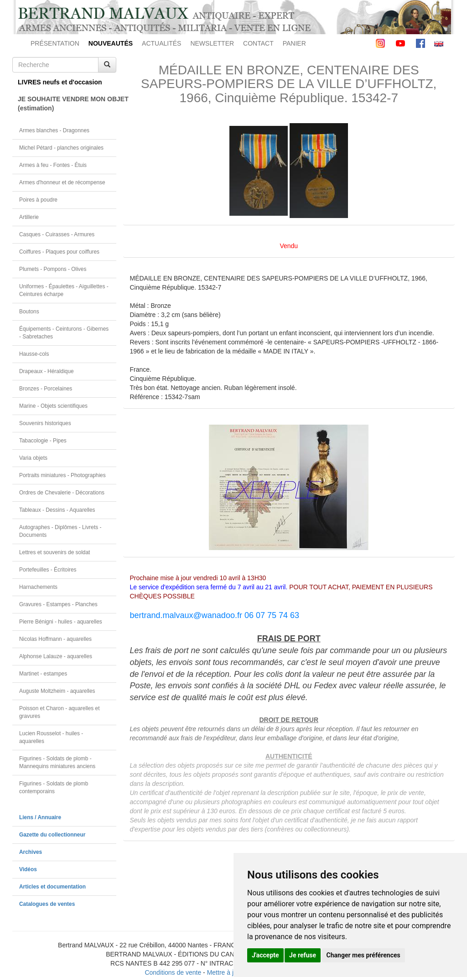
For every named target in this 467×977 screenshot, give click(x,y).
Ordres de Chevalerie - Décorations (61, 492)
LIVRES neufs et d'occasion (60, 82)
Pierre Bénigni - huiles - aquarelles (60, 621)
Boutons (29, 311)
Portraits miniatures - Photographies (62, 475)
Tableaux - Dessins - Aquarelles (57, 510)
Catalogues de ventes (47, 904)
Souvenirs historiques (45, 423)
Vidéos (28, 869)
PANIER (294, 43)
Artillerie (29, 217)
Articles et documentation (52, 886)
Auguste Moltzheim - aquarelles (57, 691)
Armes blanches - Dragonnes (54, 130)
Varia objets (33, 458)
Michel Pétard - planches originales (61, 148)
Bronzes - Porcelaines (45, 388)
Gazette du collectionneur (52, 834)
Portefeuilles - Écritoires (48, 569)
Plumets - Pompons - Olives (52, 269)
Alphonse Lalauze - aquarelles (55, 656)
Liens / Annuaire (40, 817)
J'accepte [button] (265, 955)
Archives (30, 852)
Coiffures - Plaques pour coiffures (59, 252)
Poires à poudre (38, 200)
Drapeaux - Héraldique (46, 371)
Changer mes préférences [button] (363, 955)
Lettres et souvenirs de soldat (54, 552)
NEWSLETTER (212, 43)
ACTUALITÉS (161, 43)
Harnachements (38, 587)
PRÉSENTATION (55, 43)
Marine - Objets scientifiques (53, 406)
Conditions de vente (173, 972)
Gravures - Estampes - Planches (58, 604)
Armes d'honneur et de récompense (62, 182)
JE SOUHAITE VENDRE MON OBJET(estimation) (67, 103)
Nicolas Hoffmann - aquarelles (55, 639)
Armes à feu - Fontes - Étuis (53, 165)
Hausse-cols (34, 354)
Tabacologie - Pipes (43, 440)
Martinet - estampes (43, 673)
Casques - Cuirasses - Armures (56, 234)
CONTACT (258, 43)
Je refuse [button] (302, 955)
